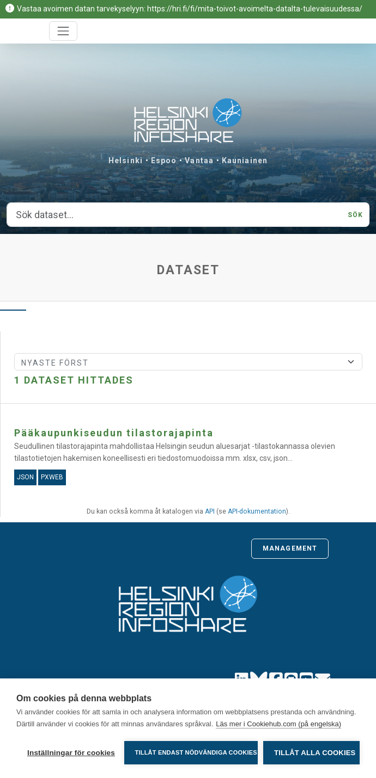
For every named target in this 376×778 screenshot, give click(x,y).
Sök (355, 215)
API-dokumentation (257, 511)
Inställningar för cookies (71, 753)
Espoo (164, 160)
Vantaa (199, 160)
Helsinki (125, 160)
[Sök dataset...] (174, 214)
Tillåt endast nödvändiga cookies (196, 752)
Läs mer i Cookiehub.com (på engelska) (278, 724)
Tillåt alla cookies (314, 753)
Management (290, 548)
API (210, 511)
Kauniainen (245, 160)
